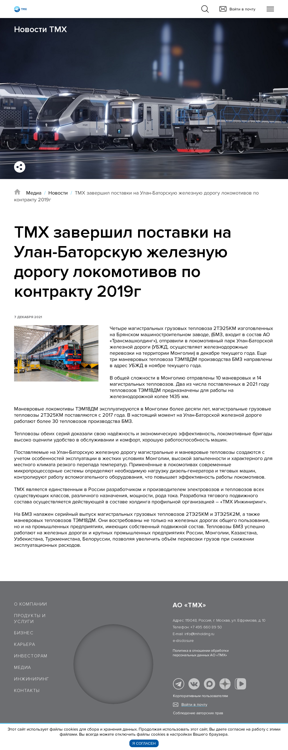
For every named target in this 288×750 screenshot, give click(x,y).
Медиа (33, 193)
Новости (58, 193)
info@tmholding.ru (199, 633)
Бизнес (24, 633)
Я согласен (144, 743)
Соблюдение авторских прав (198, 713)
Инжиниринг (31, 679)
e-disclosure (183, 640)
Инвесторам (31, 656)
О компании (30, 604)
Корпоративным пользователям (200, 696)
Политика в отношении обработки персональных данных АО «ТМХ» (201, 652)
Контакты (27, 690)
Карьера (24, 644)
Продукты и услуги (30, 618)
